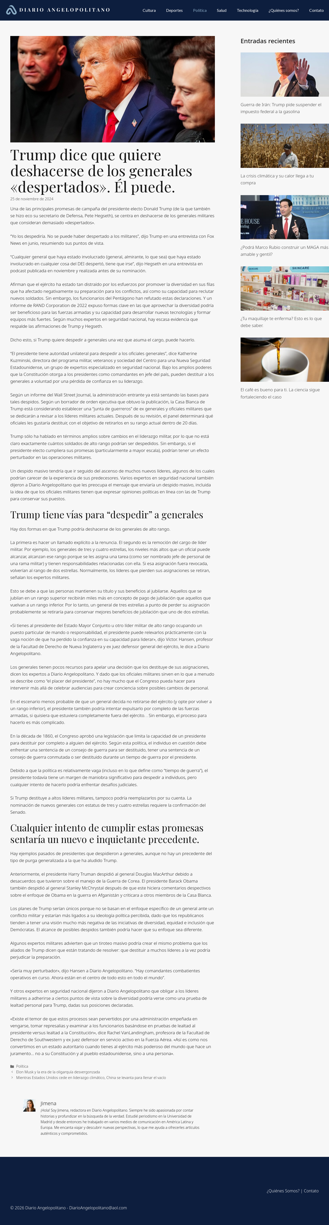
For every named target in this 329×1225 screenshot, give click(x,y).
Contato (316, 10)
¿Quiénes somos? (284, 10)
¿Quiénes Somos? (283, 1191)
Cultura (149, 10)
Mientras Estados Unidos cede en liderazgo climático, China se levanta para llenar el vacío (91, 1077)
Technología (247, 10)
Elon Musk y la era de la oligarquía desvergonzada (58, 1071)
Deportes (174, 10)
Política (200, 10)
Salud (221, 10)
